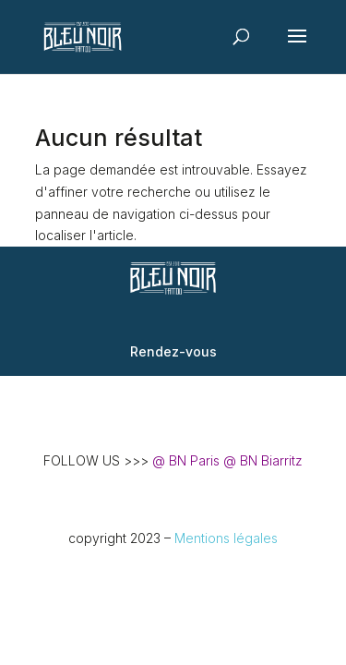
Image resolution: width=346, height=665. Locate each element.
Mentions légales (226, 538)
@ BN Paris (186, 460)
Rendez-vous (173, 351)
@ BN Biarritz (263, 460)
